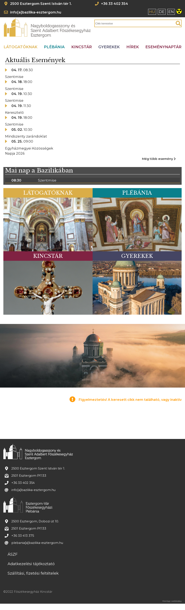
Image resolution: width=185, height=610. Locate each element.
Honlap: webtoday (172, 601)
